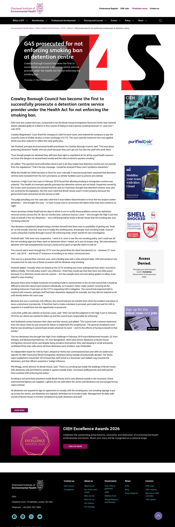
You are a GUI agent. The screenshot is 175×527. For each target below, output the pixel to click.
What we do (89, 486)
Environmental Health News (22, 28)
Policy (127, 21)
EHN (127, 486)
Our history (89, 503)
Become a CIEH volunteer (152, 494)
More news (19, 410)
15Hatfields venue (139, 8)
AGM (107, 492)
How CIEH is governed (110, 487)
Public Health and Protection (47, 28)
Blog (127, 489)
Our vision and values (90, 490)
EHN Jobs (124, 8)
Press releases (131, 493)
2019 (63, 28)
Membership (38, 21)
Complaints (69, 489)
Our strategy (89, 507)
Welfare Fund (110, 496)
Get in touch (69, 486)
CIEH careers (151, 489)
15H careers (150, 499)
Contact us (154, 8)
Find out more (75, 446)
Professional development (64, 21)
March (70, 28)
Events (114, 21)
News (140, 21)
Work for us (89, 499)
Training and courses (93, 21)
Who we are (89, 496)
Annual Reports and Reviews (111, 500)
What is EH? (18, 21)
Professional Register (108, 8)
